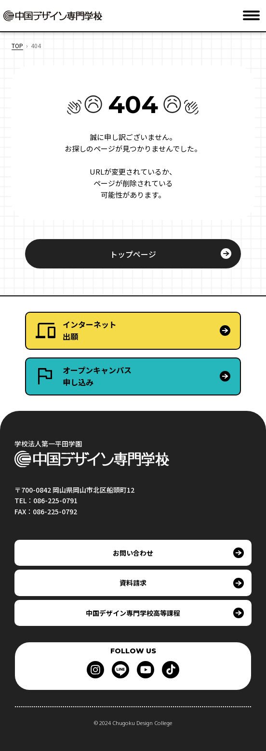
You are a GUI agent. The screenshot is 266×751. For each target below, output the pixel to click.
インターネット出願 (90, 330)
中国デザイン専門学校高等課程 (133, 613)
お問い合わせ (133, 553)
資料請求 (133, 582)
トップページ (133, 254)
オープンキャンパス (151, 376)
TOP (17, 45)
